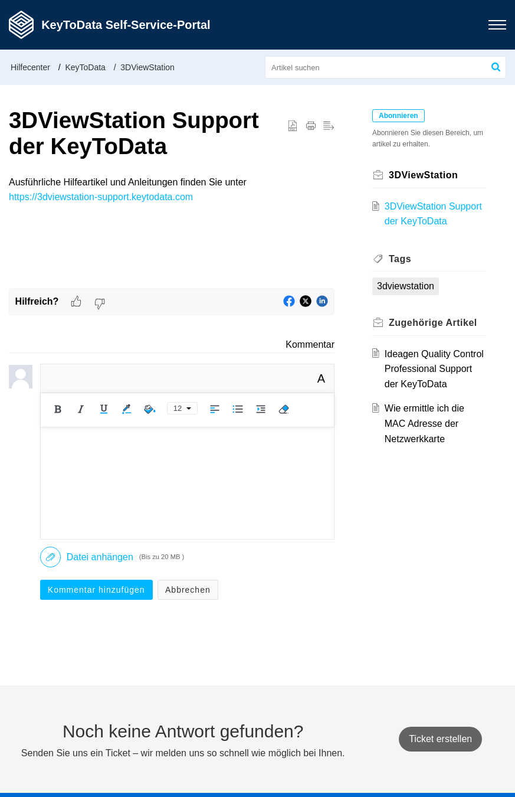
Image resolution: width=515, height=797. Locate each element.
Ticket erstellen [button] (440, 739)
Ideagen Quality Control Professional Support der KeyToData (434, 369)
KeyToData (85, 67)
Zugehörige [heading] (433, 323)
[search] (385, 67)
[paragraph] (171, 190)
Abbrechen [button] (188, 590)
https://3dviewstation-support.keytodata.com (101, 197)
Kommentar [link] (310, 344)
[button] (497, 25)
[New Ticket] (440, 739)
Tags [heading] (400, 259)
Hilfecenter (30, 67)
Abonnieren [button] (398, 116)
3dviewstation (405, 286)
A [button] (321, 378)
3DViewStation (147, 67)
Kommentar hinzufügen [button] (96, 590)
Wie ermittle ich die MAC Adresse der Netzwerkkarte (424, 423)
